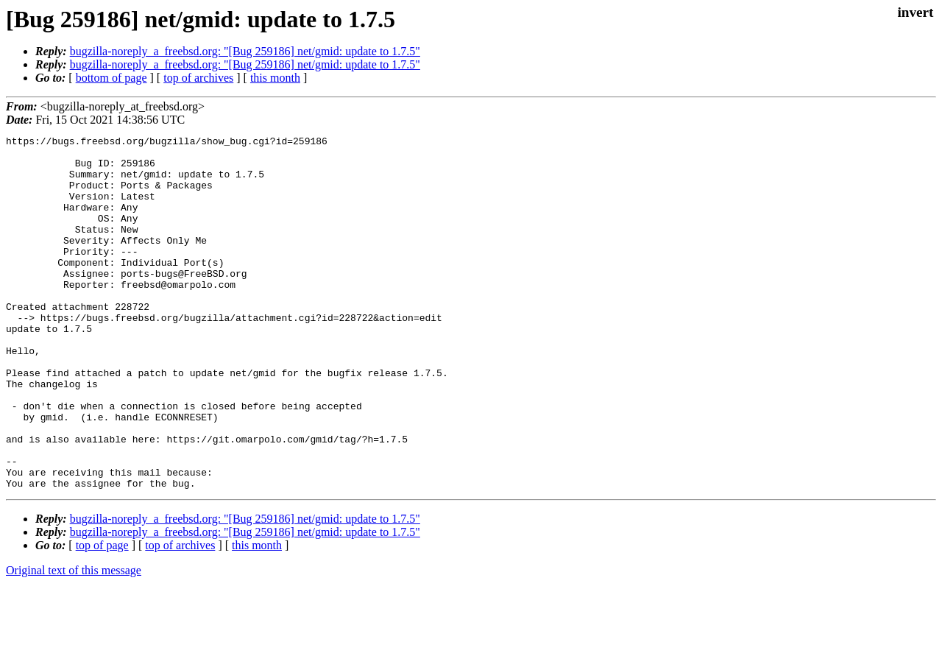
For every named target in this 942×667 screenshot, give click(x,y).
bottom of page (111, 77)
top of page (102, 616)
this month (275, 77)
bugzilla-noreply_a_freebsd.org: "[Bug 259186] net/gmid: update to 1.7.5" (245, 51)
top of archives (198, 77)
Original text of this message (73, 641)
